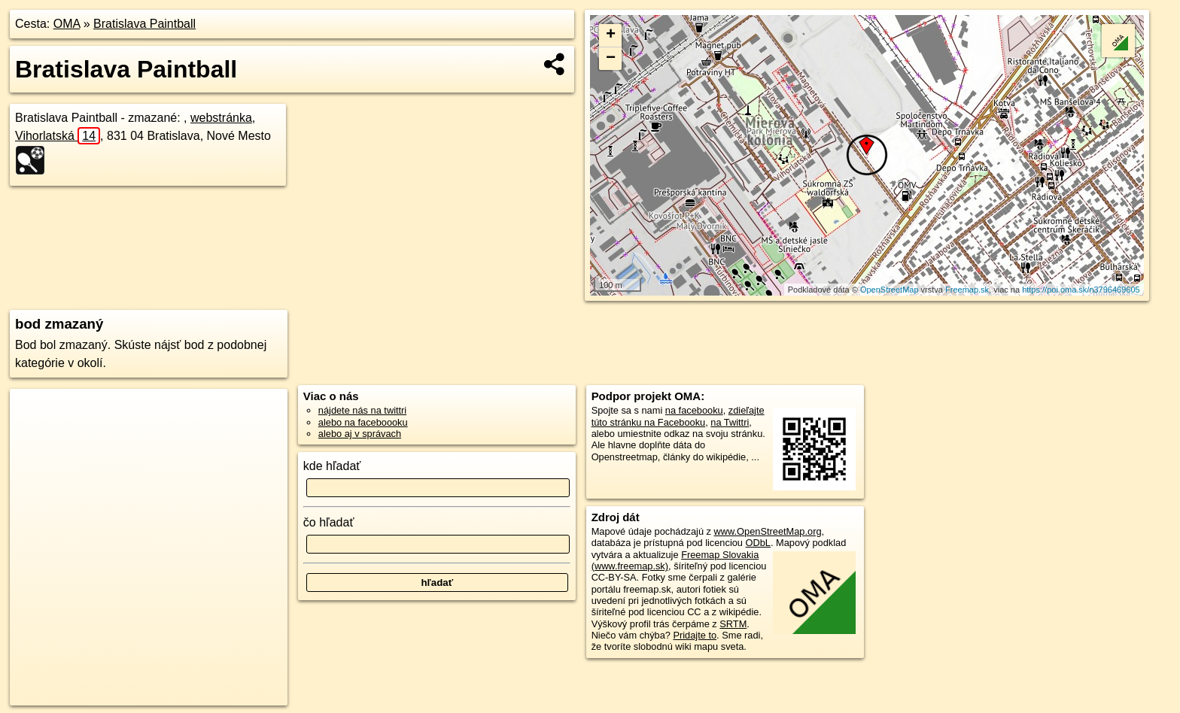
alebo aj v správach (359, 433)
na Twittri (729, 422)
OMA (67, 23)
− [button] (611, 58)
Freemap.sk (967, 289)
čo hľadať (328, 522)
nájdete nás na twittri (362, 410)
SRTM (733, 624)
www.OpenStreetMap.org (768, 531)
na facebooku (694, 410)
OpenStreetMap (889, 289)
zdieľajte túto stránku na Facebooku (678, 416)
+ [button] (611, 35)
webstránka (221, 117)
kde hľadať (332, 466)
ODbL (758, 542)
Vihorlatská (57, 135)
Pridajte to (694, 635)
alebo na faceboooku (363, 422)
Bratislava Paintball (144, 23)
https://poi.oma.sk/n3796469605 (1081, 289)
